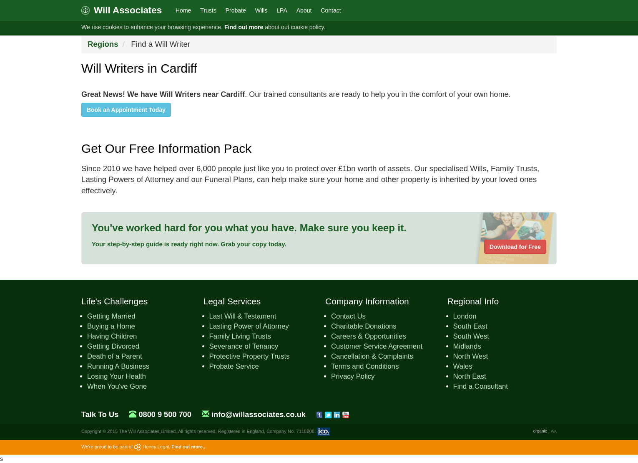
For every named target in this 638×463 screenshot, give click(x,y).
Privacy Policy (352, 376)
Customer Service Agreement (376, 346)
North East (469, 376)
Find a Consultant (480, 386)
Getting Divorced (113, 346)
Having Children (112, 336)
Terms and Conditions (365, 366)
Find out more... (188, 446)
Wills (261, 10)
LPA (281, 10)
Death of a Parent (114, 356)
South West (471, 336)
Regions (103, 44)
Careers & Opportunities (368, 336)
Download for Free (515, 246)
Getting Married (111, 316)
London (465, 316)
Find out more (243, 27)
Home (183, 10)
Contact (331, 10)
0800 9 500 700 (164, 414)
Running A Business (118, 366)
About (304, 10)
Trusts (208, 10)
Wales (462, 366)
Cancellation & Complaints (372, 356)
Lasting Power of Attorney (249, 326)
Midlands (467, 346)
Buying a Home (111, 326)
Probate (236, 10)
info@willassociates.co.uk (258, 414)
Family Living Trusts (240, 336)
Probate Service (234, 366)
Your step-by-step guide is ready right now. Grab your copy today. (189, 244)
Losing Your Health (116, 376)
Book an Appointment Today (126, 109)
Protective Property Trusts (249, 356)
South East (470, 326)
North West (470, 356)
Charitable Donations (364, 326)
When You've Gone (117, 386)
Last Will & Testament (242, 316)
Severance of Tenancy (244, 346)
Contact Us (348, 316)
